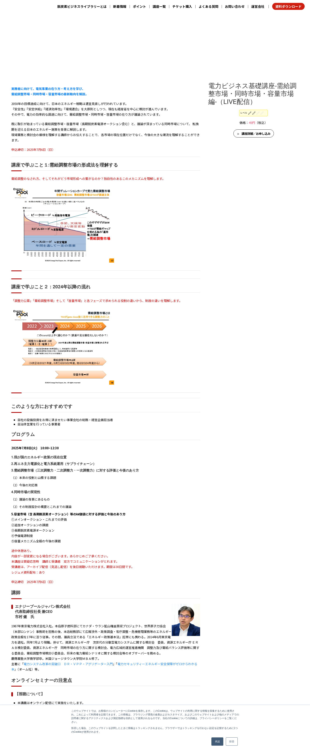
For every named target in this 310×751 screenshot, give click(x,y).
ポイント (139, 6)
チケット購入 (182, 6)
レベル (252, 47)
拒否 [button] (231, 741)
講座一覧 (159, 6)
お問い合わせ (235, 6)
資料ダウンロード (288, 6)
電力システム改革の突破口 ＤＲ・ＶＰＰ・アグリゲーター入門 (68, 595)
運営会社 (257, 6)
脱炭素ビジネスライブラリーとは (82, 6)
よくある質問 (208, 6)
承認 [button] (217, 741)
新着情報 (119, 6)
